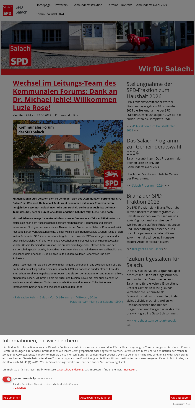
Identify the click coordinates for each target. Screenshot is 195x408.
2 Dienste (19, 387)
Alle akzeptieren (180, 397)
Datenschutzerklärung (69, 369)
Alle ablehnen (12, 397)
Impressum (129, 369)
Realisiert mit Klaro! (182, 403)
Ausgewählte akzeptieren (95, 397)
